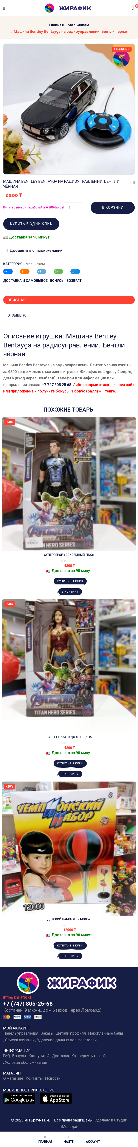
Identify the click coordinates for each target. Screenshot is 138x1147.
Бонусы (19, 1055)
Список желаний (20, 1040)
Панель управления (20, 1033)
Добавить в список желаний (36, 250)
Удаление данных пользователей (67, 1040)
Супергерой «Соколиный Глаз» (69, 555)
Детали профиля (71, 1033)
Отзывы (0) (17, 315)
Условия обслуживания (26, 1062)
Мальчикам (78, 25)
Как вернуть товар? (88, 1055)
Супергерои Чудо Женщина (69, 737)
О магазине (13, 1078)
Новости (52, 1078)
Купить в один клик (31, 224)
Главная (56, 25)
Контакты (34, 1078)
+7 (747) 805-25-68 (28, 1004)
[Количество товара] (73, 207)
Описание (17, 300)
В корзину (112, 207)
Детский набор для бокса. (69, 919)
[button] (133, 8)
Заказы (47, 1033)
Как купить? (39, 1055)
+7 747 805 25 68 (56, 384)
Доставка (60, 1055)
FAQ (6, 1055)
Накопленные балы (105, 1033)
